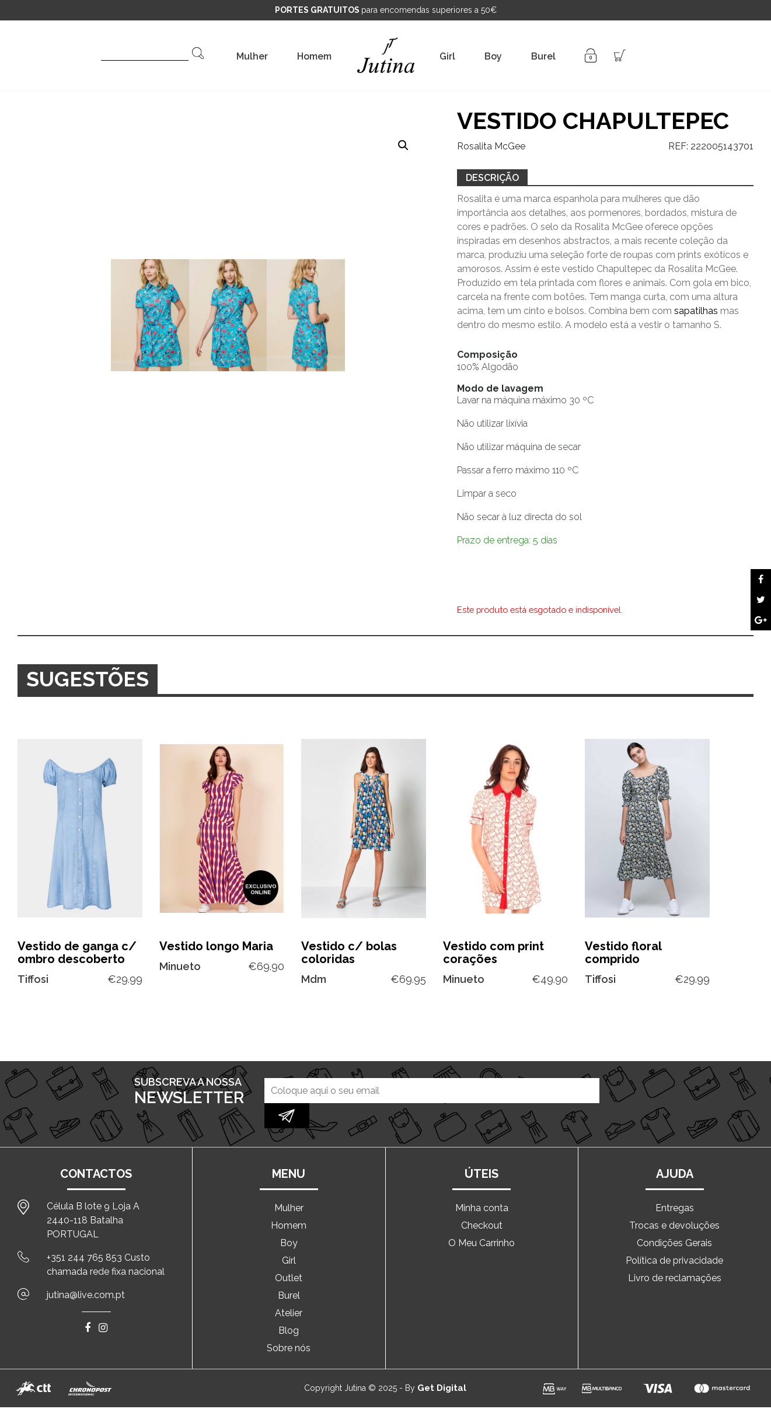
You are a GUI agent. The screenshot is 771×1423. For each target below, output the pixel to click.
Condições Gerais (674, 1217)
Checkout (482, 1200)
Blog (288, 1305)
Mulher (252, 56)
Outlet (288, 1252)
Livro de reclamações (674, 1252)
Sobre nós (289, 1322)
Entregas (674, 1182)
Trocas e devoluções (674, 1200)
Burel (543, 56)
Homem (314, 56)
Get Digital (441, 1363)
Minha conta (481, 1182)
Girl (447, 56)
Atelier (288, 1287)
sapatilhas (697, 310)
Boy (493, 56)
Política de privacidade (674, 1235)
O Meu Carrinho (481, 1217)
